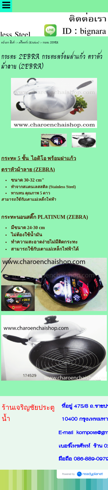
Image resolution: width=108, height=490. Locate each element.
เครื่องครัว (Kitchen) (29, 42)
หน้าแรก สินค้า (8, 42)
